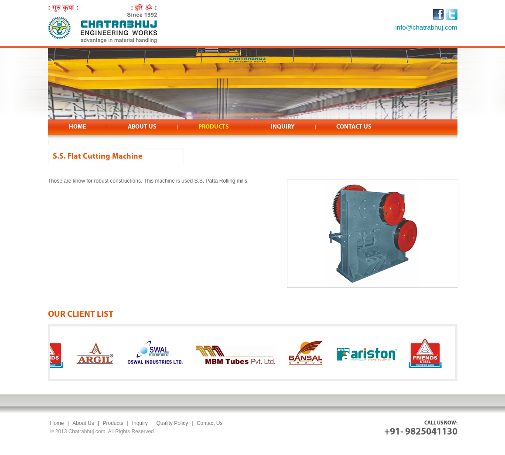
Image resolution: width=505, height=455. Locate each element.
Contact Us (209, 423)
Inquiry (140, 423)
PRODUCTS (213, 127)
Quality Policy (172, 423)
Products (112, 423)
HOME (77, 127)
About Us (83, 423)
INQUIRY (282, 127)
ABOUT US (142, 127)
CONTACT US (354, 127)
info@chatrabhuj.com (426, 27)
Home (57, 423)
